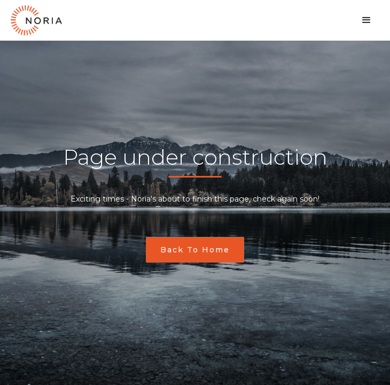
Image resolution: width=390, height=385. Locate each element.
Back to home (195, 250)
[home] (36, 20)
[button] (366, 20)
